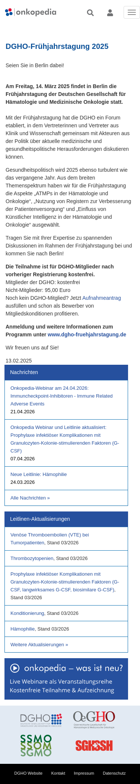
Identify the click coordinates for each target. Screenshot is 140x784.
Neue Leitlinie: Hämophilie (38, 474)
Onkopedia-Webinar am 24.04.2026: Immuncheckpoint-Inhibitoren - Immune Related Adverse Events (61, 396)
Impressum (84, 773)
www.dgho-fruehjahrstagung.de (87, 334)
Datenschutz (114, 773)
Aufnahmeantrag (101, 298)
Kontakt (58, 773)
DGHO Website (28, 773)
